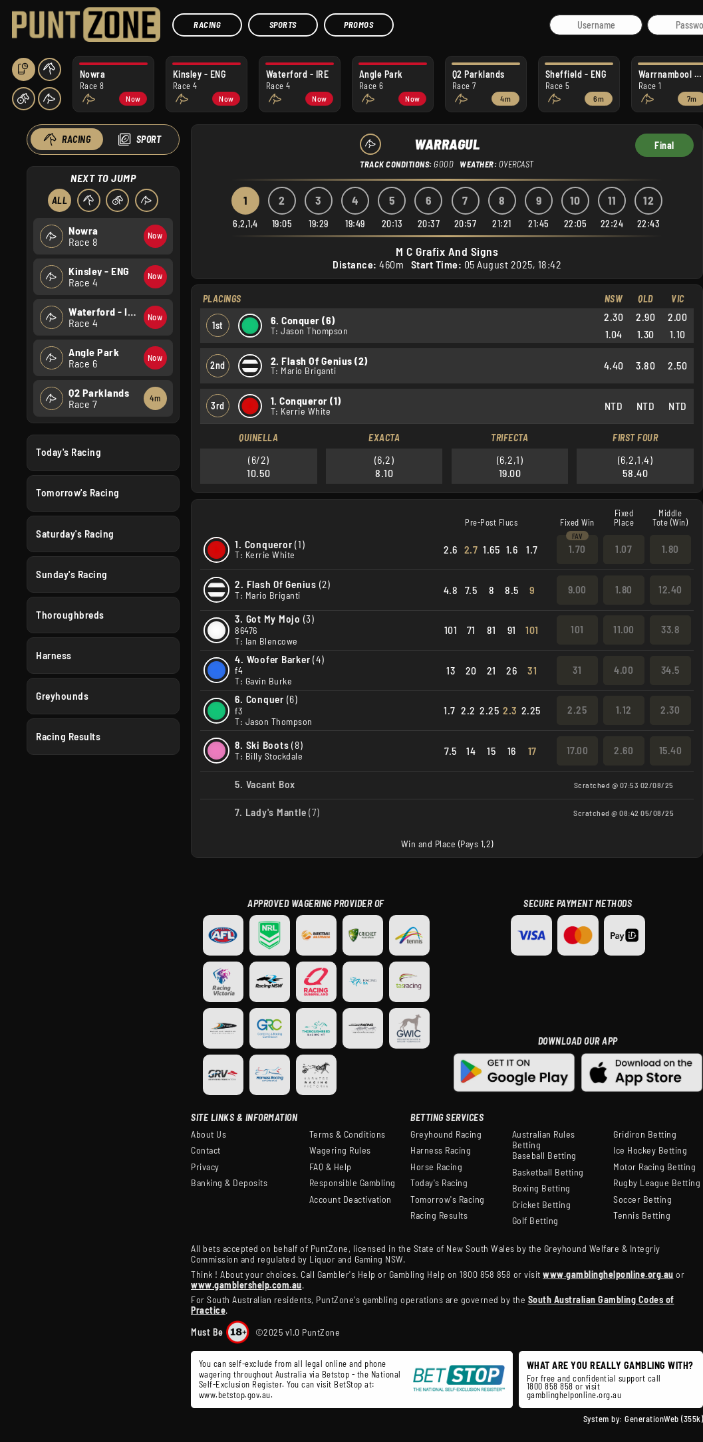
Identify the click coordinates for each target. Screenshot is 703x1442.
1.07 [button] (623, 549)
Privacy (205, 1167)
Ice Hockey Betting (650, 1150)
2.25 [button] (577, 710)
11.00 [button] (623, 629)
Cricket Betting (541, 1204)
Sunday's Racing (72, 573)
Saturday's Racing (75, 533)
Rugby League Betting (656, 1183)
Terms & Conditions (347, 1134)
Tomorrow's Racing (78, 492)
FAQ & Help (330, 1167)
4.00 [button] (623, 670)
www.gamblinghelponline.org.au (608, 1274)
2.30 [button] (670, 710)
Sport (148, 139)
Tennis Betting (641, 1215)
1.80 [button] (670, 549)
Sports (283, 24)
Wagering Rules (340, 1150)
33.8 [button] (670, 629)
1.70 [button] (577, 549)
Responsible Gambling (352, 1183)
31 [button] (577, 670)
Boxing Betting (541, 1188)
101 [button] (577, 629)
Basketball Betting (548, 1172)
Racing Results (68, 736)
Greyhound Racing (446, 1134)
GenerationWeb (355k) (664, 1418)
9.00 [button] (577, 589)
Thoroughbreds (70, 614)
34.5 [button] (670, 670)
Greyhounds (62, 696)
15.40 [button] (670, 750)
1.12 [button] (624, 710)
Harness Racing (440, 1150)
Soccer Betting (642, 1199)
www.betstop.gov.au (235, 1395)
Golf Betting (535, 1220)
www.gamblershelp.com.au (246, 1284)
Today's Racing (68, 452)
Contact (206, 1150)
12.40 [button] (670, 589)
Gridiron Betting (644, 1134)
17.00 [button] (578, 750)
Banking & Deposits (229, 1183)
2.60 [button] (623, 750)
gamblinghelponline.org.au (574, 1395)
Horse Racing (436, 1167)
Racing (207, 24)
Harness (54, 655)
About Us (208, 1134)
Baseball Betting (544, 1155)
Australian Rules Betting (543, 1139)
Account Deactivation (350, 1199)
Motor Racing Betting (654, 1167)
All (59, 200)
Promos (358, 24)
